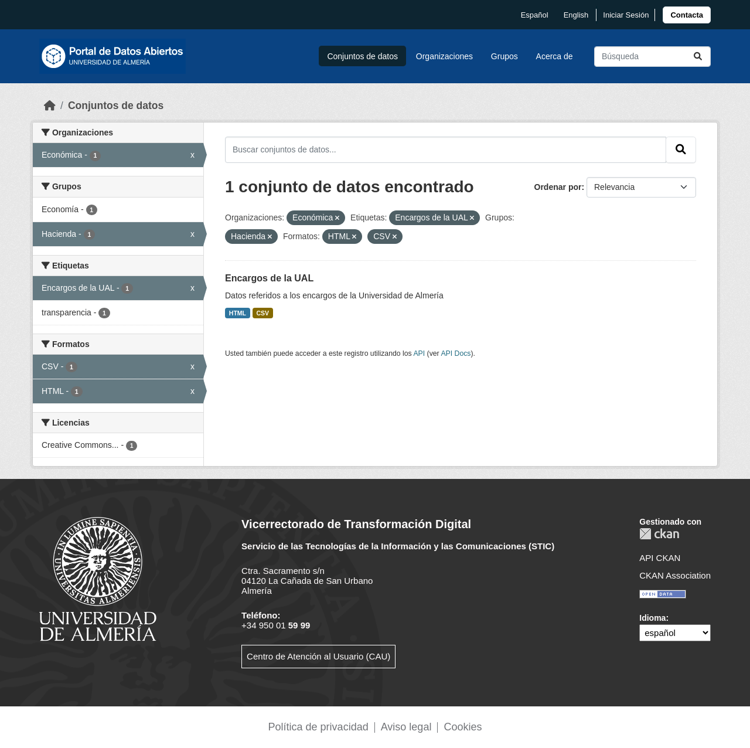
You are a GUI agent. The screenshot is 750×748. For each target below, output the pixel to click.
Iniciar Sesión (626, 15)
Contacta (686, 15)
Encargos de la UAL (269, 278)
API (419, 353)
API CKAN (659, 558)
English (576, 15)
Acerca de (554, 56)
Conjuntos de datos (362, 56)
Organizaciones (444, 56)
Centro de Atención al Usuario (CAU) (318, 656)
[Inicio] (50, 105)
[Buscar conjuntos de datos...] (652, 56)
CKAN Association (675, 575)
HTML (237, 313)
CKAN (659, 534)
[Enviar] (698, 56)
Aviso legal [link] (406, 727)
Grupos (504, 56)
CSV (263, 313)
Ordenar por (558, 187)
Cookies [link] (463, 727)
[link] (687, 14)
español (534, 15)
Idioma (652, 618)
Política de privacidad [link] (318, 727)
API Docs (456, 353)
